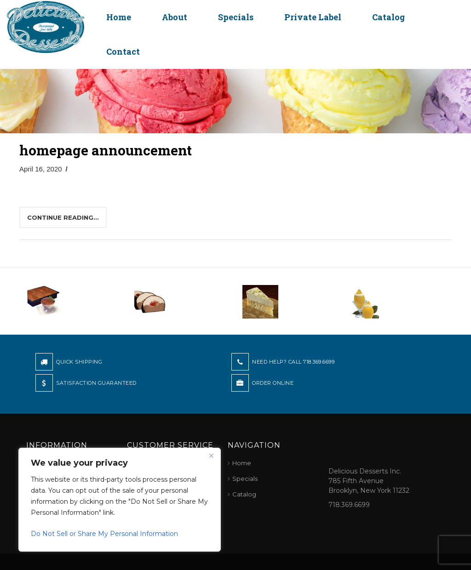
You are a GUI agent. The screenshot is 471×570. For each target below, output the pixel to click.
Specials (235, 17)
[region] (119, 500)
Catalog (388, 17)
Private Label (312, 17)
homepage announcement (105, 150)
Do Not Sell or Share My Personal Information (104, 534)
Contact (123, 51)
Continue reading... (63, 217)
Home (118, 17)
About (174, 17)
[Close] (211, 455)
